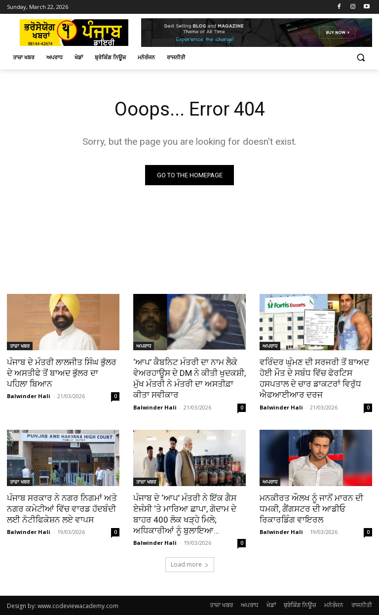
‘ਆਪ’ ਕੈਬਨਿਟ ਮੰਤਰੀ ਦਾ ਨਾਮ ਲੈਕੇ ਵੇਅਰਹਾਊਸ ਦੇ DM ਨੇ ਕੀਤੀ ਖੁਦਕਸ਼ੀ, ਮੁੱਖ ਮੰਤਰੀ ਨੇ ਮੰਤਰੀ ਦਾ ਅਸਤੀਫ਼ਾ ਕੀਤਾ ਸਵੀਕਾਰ (189, 378)
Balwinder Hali (28, 396)
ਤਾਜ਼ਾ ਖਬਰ (20, 345)
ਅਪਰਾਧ (143, 345)
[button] (360, 57)
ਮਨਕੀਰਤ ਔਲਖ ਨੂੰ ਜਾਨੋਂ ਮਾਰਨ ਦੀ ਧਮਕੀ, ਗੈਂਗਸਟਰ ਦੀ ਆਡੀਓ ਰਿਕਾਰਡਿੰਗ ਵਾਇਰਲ (311, 509)
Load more (190, 564)
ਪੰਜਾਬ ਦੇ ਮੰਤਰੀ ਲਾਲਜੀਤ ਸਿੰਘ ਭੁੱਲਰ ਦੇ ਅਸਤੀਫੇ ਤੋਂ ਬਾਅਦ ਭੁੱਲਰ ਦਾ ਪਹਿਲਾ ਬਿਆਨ (61, 373)
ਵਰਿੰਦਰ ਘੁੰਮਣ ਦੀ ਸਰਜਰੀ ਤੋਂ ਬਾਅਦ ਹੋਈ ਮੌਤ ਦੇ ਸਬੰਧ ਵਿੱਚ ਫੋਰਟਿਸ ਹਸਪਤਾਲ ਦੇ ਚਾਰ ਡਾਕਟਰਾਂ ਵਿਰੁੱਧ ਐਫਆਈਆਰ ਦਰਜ (314, 378)
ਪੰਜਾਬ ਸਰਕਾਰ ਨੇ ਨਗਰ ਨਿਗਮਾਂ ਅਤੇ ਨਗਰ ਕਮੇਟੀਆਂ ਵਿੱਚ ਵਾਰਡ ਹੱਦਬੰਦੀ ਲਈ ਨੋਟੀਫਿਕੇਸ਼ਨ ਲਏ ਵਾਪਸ (62, 509)
